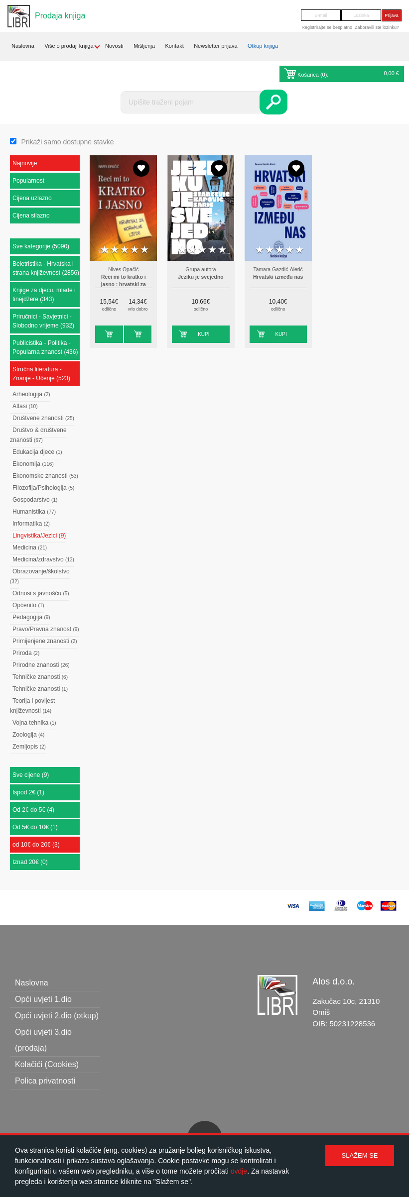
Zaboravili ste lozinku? (377, 27)
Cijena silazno (31, 215)
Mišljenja (144, 46)
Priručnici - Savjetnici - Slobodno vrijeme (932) (43, 321)
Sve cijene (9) (30, 774)
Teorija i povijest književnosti (32, 705)
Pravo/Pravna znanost (45, 629)
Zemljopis (29, 746)
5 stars (144, 250)
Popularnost (28, 180)
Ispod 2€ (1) (28, 792)
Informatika (31, 523)
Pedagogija (31, 617)
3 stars (125, 250)
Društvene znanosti (43, 418)
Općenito (28, 605)
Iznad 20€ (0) (30, 862)
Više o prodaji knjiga (68, 46)
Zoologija (28, 734)
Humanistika (34, 511)
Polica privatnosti (45, 1081)
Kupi (101, 334)
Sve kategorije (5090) (40, 246)
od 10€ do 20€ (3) (36, 844)
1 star (105, 250)
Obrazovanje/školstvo (40, 576)
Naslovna (22, 46)
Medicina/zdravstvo (43, 559)
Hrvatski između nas (278, 277)
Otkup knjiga (263, 46)
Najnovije (24, 163)
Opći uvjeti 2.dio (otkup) (57, 1015)
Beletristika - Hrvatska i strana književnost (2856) (45, 268)
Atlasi (24, 406)
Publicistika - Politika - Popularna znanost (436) (45, 347)
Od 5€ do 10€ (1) (35, 827)
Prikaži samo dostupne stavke (67, 142)
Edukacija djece (37, 451)
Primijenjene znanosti (44, 641)
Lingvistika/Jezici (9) (39, 535)
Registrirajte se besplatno (326, 27)
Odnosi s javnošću (40, 593)
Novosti (114, 46)
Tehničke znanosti (40, 676)
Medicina (29, 547)
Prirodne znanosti (41, 664)
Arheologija (31, 394)
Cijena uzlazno (32, 198)
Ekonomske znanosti (45, 475)
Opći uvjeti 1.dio (43, 999)
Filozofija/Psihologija (43, 487)
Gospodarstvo (34, 499)
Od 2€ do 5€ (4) (33, 809)
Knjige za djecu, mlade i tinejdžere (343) (44, 295)
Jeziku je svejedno (200, 277)
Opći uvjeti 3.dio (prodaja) (43, 1040)
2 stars (115, 250)
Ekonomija (33, 463)
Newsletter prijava (215, 46)
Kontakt (174, 46)
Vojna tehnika (34, 722)
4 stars (134, 250)
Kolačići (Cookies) (47, 1064)
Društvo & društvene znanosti (38, 435)
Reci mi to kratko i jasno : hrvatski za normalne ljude (123, 284)
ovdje (239, 1171)
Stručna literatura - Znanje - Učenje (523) (41, 374)
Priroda (25, 653)
